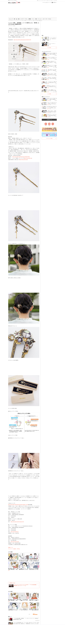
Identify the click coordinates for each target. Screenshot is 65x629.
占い (49, 0)
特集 (42, 35)
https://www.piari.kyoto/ (23, 159)
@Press (14, 25)
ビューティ (44, 0)
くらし (40, 0)
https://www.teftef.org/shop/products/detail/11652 (22, 39)
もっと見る (49, 47)
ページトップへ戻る (49, 138)
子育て (38, 0)
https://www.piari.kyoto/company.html (17, 521)
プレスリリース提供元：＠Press (14, 548)
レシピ (42, 0)
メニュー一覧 (55, 0)
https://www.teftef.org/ (28, 158)
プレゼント (51, 0)
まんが (47, 0)
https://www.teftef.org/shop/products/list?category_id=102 (18, 504)
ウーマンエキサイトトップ (47, 2)
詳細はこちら (10, 547)
